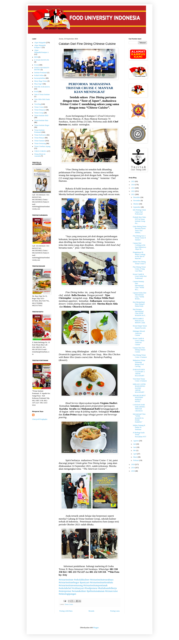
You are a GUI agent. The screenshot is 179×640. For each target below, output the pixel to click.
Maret (135, 457)
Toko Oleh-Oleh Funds (42, 99)
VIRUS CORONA (40, 151)
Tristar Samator (39, 141)
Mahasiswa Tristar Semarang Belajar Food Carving (139, 363)
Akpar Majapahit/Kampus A (41, 51)
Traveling (37, 104)
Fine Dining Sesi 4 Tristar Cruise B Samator (139, 238)
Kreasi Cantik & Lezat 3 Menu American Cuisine (138, 341)
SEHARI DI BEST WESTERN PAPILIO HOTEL (139, 398)
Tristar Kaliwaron (40, 135)
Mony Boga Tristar (40, 81)
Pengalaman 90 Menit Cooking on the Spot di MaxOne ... (139, 255)
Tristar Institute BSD (41, 116)
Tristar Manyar (39, 138)
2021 (133, 194)
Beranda (91, 611)
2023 (133, 188)
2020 (133, 464)
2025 (133, 181)
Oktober (136, 204)
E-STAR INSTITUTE (41, 60)
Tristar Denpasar (39, 110)
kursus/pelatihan (39, 78)
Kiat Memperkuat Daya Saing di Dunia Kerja (139, 304)
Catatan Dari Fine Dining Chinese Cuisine (139, 350)
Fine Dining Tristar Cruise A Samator (140, 356)
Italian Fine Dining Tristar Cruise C (139, 263)
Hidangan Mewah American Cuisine (139, 333)
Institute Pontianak (40, 73)
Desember (137, 197)
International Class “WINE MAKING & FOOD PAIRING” (139, 418)
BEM (36, 57)
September (137, 207)
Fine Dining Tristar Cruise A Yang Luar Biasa (139, 269)
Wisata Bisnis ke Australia (39, 155)
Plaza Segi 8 (38, 84)
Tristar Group (38, 113)
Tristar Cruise (69, 604)
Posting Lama (115, 611)
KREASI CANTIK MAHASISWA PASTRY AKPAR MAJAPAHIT (139, 388)
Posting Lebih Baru (65, 611)
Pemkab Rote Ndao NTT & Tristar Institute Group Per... (139, 220)
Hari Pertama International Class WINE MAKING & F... (139, 312)
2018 (133, 471)
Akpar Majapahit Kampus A (40, 46)
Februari (136, 460)
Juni (134, 447)
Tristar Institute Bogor (41, 125)
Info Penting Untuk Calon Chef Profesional (139, 212)
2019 (133, 468)
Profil (36, 92)
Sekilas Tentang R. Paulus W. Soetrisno (139, 427)
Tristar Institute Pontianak (39, 131)
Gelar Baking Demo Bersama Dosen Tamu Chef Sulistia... (139, 229)
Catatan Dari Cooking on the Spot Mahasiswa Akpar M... (139, 246)
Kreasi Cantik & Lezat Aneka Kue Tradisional (140, 276)
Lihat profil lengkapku (39, 419)
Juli (134, 444)
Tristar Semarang (40, 143)
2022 (133, 191)
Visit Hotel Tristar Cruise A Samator (140, 380)
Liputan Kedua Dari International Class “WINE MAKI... (139, 296)
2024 (133, 185)
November (137, 201)
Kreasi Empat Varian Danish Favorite (140, 327)
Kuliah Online (39, 75)
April (135, 454)
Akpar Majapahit (40, 43)
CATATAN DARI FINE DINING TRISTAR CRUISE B (139, 408)
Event (36, 65)
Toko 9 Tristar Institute (42, 94)
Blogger (95, 628)
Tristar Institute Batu (41, 120)
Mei (134, 450)
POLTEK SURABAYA (42, 87)
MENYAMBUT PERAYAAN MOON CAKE (139, 321)
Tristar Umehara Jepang (42, 146)
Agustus (136, 441)
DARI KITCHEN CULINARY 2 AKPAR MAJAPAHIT (139, 373)
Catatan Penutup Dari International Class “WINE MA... (138, 286)
